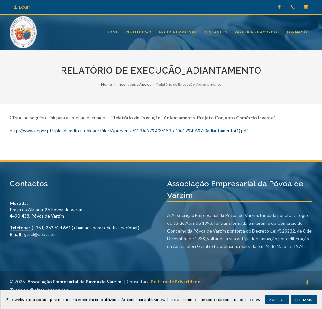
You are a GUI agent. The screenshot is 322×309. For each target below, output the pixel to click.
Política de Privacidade (175, 281)
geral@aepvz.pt (39, 234)
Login (22, 7)
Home (106, 84)
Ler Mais (304, 300)
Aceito (276, 300)
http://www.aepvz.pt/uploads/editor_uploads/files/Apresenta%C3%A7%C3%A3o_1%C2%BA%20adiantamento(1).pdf (129, 130)
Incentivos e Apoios (134, 84)
